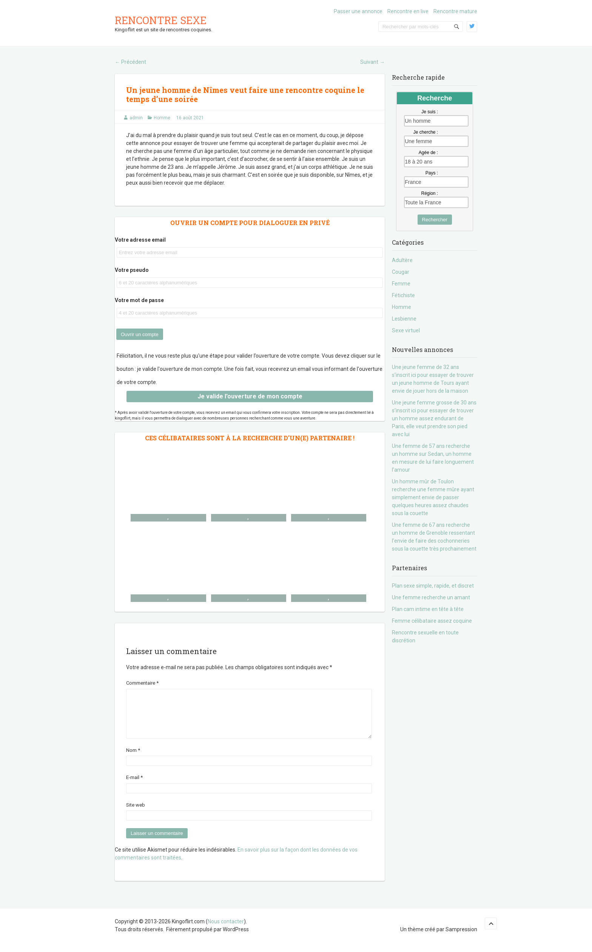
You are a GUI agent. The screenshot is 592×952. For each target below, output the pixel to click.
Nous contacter (226, 930)
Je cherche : (425, 132)
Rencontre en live (408, 11)
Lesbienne (404, 319)
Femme (401, 284)
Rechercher (434, 219)
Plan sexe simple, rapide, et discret (433, 586)
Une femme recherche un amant (431, 597)
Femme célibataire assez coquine (432, 621)
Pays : (432, 173)
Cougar (400, 272)
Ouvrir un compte (140, 334)
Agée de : (428, 152)
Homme (162, 117)
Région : (429, 193)
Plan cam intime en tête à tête (428, 609)
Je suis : (429, 111)
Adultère (402, 260)
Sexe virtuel (406, 330)
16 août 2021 (190, 117)
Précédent (130, 62)
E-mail (134, 786)
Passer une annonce (358, 11)
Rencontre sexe (161, 20)
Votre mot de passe (139, 300)
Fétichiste (403, 295)
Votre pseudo (132, 270)
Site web (135, 814)
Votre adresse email (140, 240)
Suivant (372, 62)
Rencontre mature (455, 11)
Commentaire (142, 683)
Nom (133, 759)
